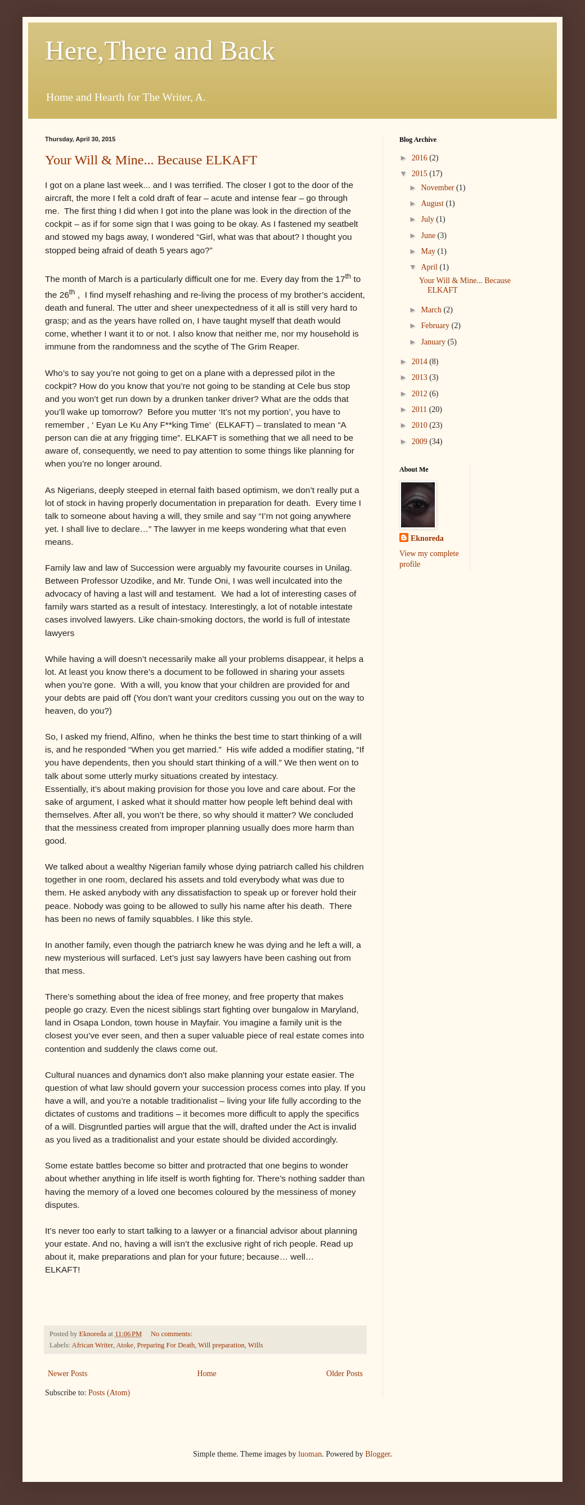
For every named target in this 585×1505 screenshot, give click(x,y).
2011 (420, 409)
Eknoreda (427, 538)
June (429, 235)
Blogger (377, 1454)
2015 (421, 173)
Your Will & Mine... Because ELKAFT (151, 160)
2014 (421, 361)
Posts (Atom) (109, 1392)
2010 (421, 425)
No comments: (172, 1334)
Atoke (124, 1345)
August (433, 203)
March (432, 310)
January (434, 342)
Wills (255, 1345)
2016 (421, 158)
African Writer (92, 1345)
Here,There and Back (160, 50)
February (436, 325)
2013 (421, 377)
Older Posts (344, 1373)
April (430, 267)
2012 (421, 393)
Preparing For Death (166, 1345)
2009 (421, 441)
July (428, 219)
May (429, 251)
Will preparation (221, 1345)
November (438, 187)
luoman (310, 1454)
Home (207, 1373)
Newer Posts (67, 1373)
